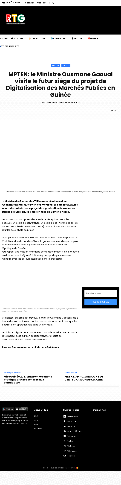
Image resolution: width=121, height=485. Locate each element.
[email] (100, 293)
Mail (69, 431)
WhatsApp (72, 451)
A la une (55, 65)
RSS (81, 431)
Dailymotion (72, 416)
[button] (53, 3)
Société (65, 65)
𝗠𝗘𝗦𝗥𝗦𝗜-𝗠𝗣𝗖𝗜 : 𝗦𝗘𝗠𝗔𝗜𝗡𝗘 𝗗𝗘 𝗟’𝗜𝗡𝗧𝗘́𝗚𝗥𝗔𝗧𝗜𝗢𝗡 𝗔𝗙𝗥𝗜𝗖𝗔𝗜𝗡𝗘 (84, 378)
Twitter (70, 441)
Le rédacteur (51, 102)
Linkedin (71, 426)
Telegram (71, 436)
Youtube (71, 456)
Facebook (71, 421)
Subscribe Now (100, 302)
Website (71, 446)
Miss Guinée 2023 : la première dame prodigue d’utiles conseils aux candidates (28, 379)
